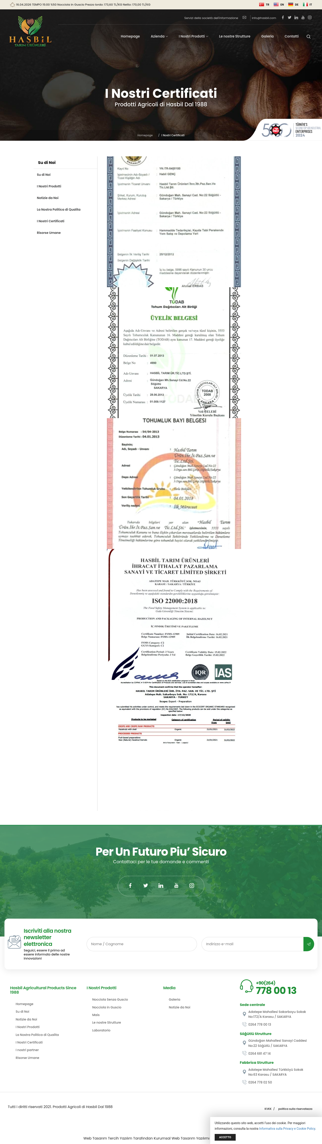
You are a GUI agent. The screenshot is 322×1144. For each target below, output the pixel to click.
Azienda (158, 36)
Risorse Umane (49, 232)
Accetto (225, 1137)
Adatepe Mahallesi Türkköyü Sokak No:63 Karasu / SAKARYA (272, 1072)
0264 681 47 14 (256, 1053)
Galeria (267, 36)
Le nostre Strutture (234, 36)
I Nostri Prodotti (192, 36)
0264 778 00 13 (256, 1024)
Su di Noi (44, 174)
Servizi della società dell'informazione (211, 18)
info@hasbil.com (259, 18)
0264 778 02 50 (257, 1082)
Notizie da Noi (48, 198)
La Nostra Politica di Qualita (58, 209)
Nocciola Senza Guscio (110, 999)
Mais (96, 1015)
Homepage (130, 36)
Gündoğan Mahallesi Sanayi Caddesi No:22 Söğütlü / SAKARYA (274, 1043)
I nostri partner (27, 1050)
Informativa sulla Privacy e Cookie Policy (287, 1128)
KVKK (268, 1109)
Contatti (292, 36)
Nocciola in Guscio (106, 1007)
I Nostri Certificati (50, 221)
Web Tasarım (95, 1138)
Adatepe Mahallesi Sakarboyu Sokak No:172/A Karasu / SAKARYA (274, 1014)
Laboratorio (101, 1030)
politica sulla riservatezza (295, 1109)
